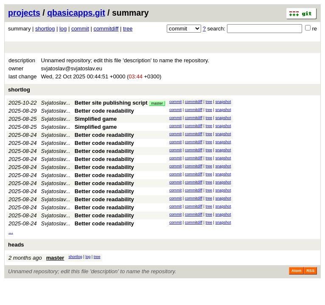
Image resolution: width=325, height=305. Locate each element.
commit (80, 28)
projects (24, 12)
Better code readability (104, 111)
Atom (296, 271)
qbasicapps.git (76, 12)
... (10, 231)
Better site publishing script (111, 103)
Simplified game (96, 119)
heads (16, 244)
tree (127, 28)
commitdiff (105, 28)
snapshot (223, 102)
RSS (310, 271)
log (63, 28)
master (157, 103)
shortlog (45, 28)
